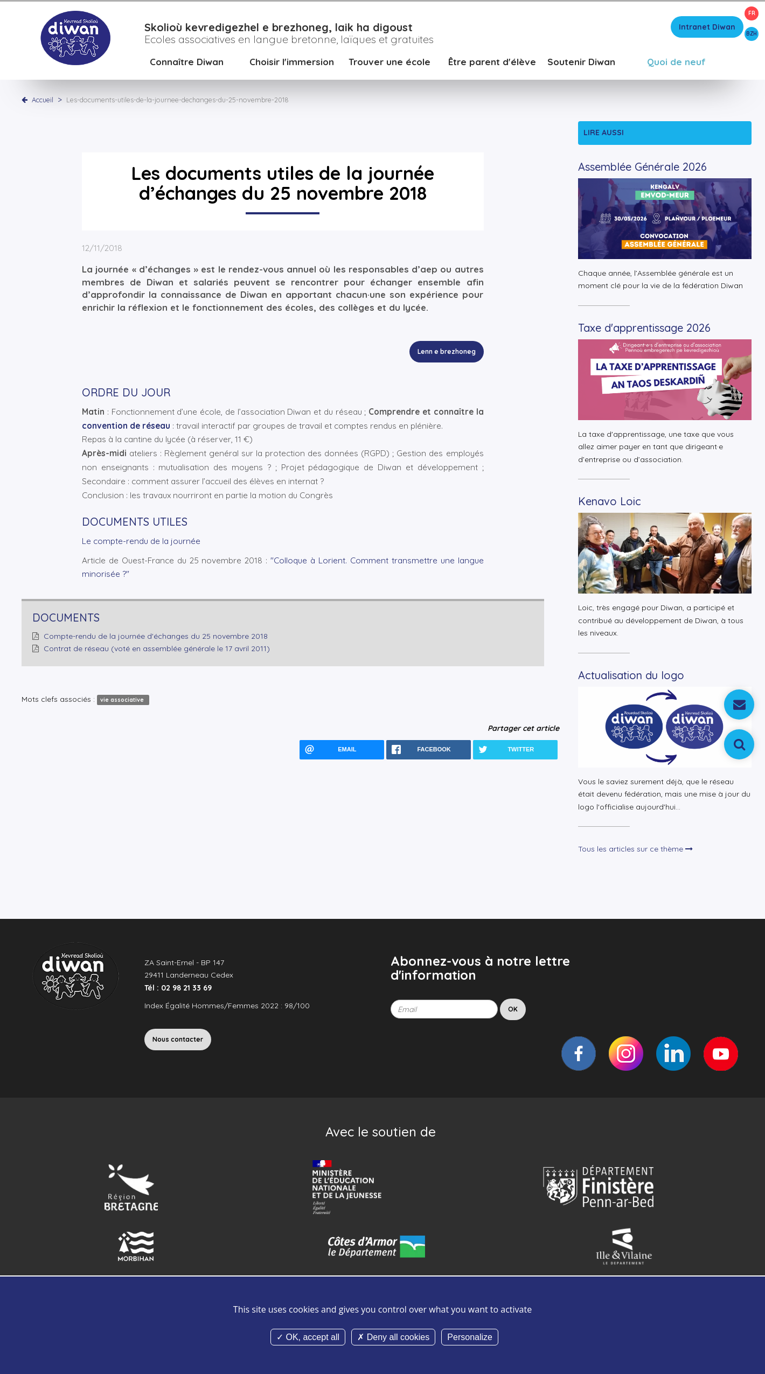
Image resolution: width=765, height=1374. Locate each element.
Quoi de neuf (676, 61)
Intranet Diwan (707, 27)
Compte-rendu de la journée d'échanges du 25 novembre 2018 (156, 636)
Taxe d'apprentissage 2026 (644, 327)
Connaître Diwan (187, 61)
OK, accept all (307, 1337)
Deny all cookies (393, 1337)
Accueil (42, 99)
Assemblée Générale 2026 (642, 166)
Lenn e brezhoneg (447, 351)
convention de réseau (126, 426)
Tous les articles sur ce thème (635, 849)
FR (751, 13)
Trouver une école (389, 61)
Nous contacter (177, 1039)
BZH (751, 33)
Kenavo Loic (609, 501)
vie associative (122, 699)
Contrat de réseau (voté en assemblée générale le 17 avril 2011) (157, 648)
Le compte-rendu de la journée (141, 541)
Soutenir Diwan (581, 61)
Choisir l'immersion (291, 61)
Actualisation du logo (631, 675)
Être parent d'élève (492, 61)
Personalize (469, 1337)
